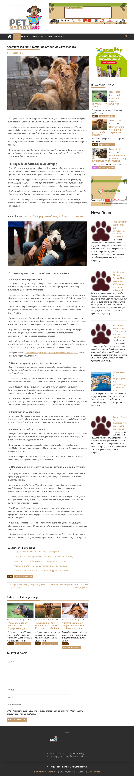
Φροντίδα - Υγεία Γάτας (106, 165)
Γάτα (23, 37)
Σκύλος (17, 37)
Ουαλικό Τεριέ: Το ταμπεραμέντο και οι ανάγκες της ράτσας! (120, 418)
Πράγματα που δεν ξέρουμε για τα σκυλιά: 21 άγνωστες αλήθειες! (43, 556)
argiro (23, 53)
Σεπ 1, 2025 (12, 619)
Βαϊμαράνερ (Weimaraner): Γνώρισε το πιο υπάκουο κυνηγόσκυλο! (120, 327)
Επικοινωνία (59, 37)
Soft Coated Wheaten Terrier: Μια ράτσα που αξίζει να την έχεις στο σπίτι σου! (119, 278)
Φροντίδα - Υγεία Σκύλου (23, 576)
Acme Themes (93, 771)
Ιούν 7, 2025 (67, 619)
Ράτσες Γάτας (46, 37)
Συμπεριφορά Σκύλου (22, 644)
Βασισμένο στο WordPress (45, 771)
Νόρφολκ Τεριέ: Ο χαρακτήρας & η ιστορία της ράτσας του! (27, 586)
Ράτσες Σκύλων (33, 37)
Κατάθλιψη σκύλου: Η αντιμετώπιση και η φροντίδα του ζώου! (42, 570)
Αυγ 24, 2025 (40, 619)
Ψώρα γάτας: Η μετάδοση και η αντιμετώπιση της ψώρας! (39, 561)
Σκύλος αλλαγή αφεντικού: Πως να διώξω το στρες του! (54, 216)
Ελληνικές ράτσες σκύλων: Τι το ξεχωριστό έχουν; (36, 551)
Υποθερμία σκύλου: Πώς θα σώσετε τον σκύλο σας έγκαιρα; (40, 565)
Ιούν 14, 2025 (115, 146)
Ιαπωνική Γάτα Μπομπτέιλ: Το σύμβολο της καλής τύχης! (69, 586)
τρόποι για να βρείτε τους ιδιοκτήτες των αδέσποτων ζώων (51, 352)
